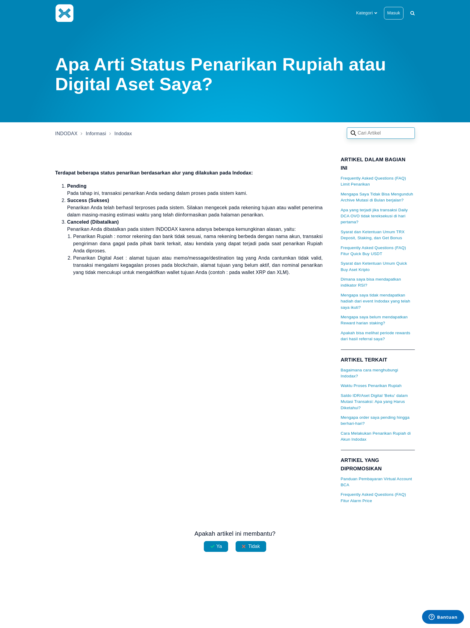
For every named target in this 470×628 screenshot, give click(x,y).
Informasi (96, 133)
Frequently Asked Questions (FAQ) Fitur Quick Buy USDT (373, 251)
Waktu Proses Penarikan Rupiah (371, 385)
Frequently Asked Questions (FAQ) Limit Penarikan (373, 181)
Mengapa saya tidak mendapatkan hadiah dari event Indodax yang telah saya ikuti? (375, 301)
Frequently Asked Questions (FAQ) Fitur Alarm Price (373, 497)
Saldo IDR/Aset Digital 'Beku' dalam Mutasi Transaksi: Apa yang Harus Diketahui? (374, 401)
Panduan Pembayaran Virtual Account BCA (376, 482)
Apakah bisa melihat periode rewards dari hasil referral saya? (375, 336)
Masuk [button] (393, 12)
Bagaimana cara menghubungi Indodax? (369, 373)
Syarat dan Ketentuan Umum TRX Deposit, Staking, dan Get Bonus (373, 235)
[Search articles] (381, 133)
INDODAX (66, 133)
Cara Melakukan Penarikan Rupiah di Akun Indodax (376, 436)
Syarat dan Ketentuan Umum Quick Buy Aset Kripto (374, 266)
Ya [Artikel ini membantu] (219, 546)
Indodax (123, 133)
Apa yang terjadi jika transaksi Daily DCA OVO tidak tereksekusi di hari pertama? (374, 216)
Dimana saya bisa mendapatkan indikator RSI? (371, 282)
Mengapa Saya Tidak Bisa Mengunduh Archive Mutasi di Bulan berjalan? (377, 197)
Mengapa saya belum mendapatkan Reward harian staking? (374, 320)
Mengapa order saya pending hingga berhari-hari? (375, 420)
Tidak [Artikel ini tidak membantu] (254, 546)
